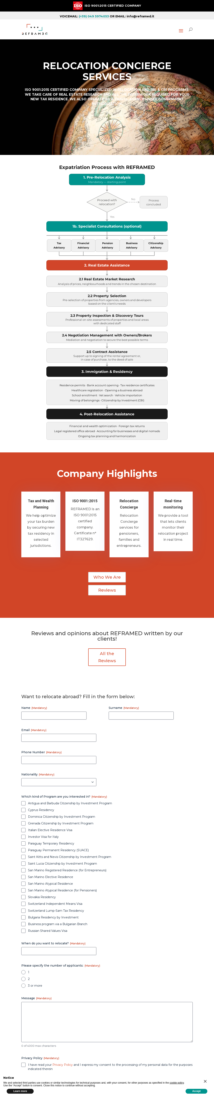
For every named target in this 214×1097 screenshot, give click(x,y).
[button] (205, 1081)
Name (34, 708)
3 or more (35, 986)
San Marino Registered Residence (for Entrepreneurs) (67, 870)
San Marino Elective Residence (50, 877)
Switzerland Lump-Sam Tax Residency (56, 911)
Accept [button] (196, 1091)
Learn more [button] (20, 1091)
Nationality (37, 774)
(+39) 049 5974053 (94, 16)
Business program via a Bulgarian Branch (57, 924)
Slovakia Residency (42, 897)
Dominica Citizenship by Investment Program (61, 817)
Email (33, 730)
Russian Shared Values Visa (47, 931)
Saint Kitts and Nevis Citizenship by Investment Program (69, 857)
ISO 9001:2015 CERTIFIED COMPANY (113, 6)
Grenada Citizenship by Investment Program (60, 823)
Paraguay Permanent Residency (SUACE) (58, 850)
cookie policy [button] (177, 1082)
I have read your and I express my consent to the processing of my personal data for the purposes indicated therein (110, 1067)
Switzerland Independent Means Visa (55, 904)
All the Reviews (107, 657)
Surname (124, 708)
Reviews (107, 590)
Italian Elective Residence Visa (50, 830)
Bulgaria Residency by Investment (53, 917)
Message (36, 998)
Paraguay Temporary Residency (51, 843)
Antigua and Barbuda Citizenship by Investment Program (70, 803)
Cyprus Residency (41, 810)
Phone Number (41, 752)
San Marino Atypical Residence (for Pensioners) (62, 890)
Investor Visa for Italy (43, 837)
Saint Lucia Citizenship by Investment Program (62, 863)
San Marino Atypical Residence (50, 884)
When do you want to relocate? (53, 943)
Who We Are (107, 577)
